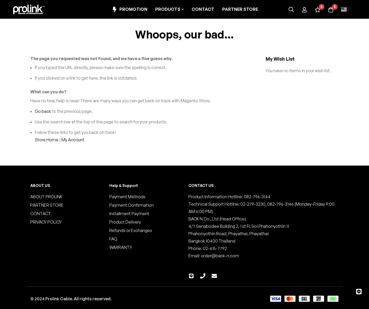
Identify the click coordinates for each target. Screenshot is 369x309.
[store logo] (29, 9)
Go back (43, 111)
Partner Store (240, 9)
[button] (345, 9)
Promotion (129, 10)
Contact (203, 9)
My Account (72, 139)
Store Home (47, 139)
